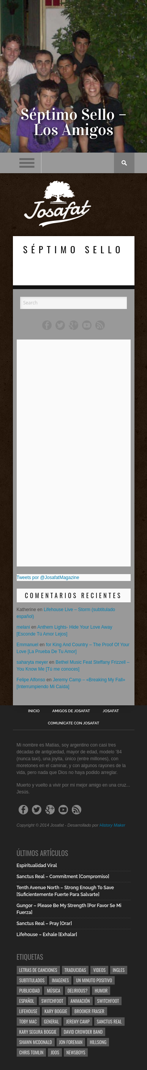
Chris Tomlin (31, 1052)
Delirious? (78, 990)
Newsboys (75, 1052)
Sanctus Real (109, 1021)
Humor (101, 990)
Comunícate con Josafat (73, 723)
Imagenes (60, 980)
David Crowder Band (83, 1031)
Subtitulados (32, 980)
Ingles (119, 970)
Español (26, 1001)
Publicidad (29, 990)
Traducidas (75, 970)
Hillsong (98, 1042)
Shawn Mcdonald (35, 1042)
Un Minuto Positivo (94, 980)
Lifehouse (28, 1011)
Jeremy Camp (78, 1021)
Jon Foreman (71, 1042)
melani (23, 627)
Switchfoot (52, 1001)
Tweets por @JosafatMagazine (48, 577)
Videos (99, 970)
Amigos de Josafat (71, 711)
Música (53, 990)
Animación (80, 1001)
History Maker (112, 825)
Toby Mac (28, 1021)
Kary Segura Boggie (38, 1031)
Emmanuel (27, 644)
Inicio (34, 711)
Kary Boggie (55, 1011)
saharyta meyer (32, 662)
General (51, 1021)
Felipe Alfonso (31, 679)
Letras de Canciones (38, 970)
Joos (55, 1052)
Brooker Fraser (89, 1011)
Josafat (111, 711)
